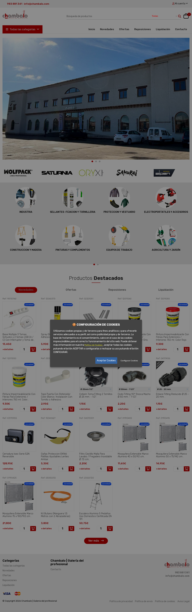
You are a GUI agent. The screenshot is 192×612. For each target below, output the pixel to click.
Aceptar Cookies (106, 360)
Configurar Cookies (129, 361)
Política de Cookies (93, 345)
